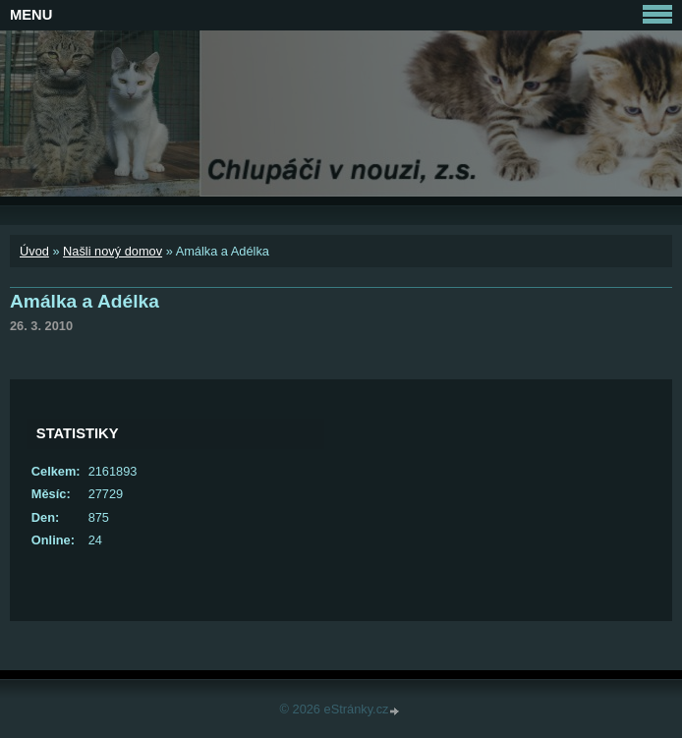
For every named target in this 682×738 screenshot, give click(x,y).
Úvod (34, 251)
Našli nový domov (112, 251)
